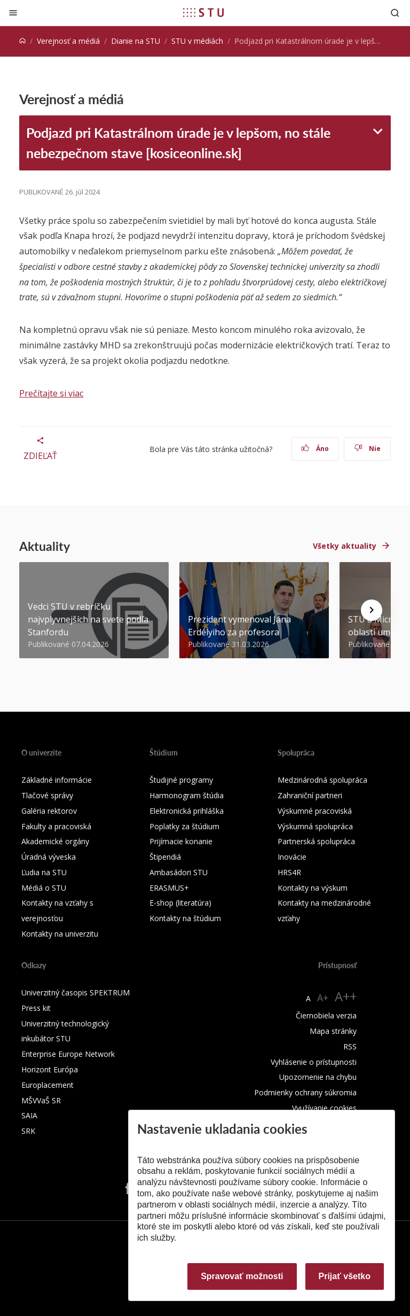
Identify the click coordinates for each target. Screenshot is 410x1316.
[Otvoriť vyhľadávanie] (395, 12)
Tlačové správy (47, 795)
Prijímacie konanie (180, 841)
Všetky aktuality (344, 546)
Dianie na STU (135, 41)
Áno (315, 448)
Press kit (36, 1008)
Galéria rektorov (49, 811)
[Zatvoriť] (13, 12)
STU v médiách (197, 41)
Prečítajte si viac (51, 393)
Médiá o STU (43, 888)
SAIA (29, 1115)
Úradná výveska (48, 857)
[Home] (22, 41)
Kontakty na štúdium (185, 918)
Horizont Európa (49, 1069)
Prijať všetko (345, 1276)
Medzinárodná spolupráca (322, 780)
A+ (322, 997)
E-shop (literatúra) (180, 903)
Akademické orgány (55, 841)
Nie (367, 448)
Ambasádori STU (178, 872)
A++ (346, 996)
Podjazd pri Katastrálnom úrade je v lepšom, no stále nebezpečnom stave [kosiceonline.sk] (178, 142)
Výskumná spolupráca (315, 826)
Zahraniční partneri (310, 795)
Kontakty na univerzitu (59, 934)
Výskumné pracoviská (315, 811)
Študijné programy (181, 780)
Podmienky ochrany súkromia (305, 1092)
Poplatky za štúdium (184, 826)
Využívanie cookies (324, 1108)
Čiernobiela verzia (326, 1015)
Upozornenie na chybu (318, 1077)
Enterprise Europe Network (68, 1054)
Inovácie (292, 857)
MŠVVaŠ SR (41, 1100)
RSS (350, 1046)
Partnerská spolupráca (316, 841)
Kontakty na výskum (313, 888)
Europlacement (47, 1085)
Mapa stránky (333, 1031)
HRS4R (289, 872)
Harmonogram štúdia (186, 795)
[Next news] (371, 610)
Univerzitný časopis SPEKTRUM (75, 992)
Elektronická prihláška (186, 811)
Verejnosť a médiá (68, 41)
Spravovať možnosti (242, 1276)
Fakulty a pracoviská (56, 826)
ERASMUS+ (169, 888)
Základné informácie (56, 780)
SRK (28, 1131)
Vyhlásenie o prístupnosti (314, 1062)
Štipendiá (165, 857)
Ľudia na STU (44, 872)
